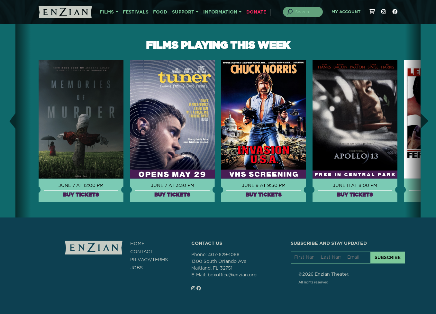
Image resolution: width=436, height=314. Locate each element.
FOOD (160, 12)
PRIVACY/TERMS (149, 260)
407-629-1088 (224, 255)
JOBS (136, 268)
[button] (7, 120)
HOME (137, 244)
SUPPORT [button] (183, 12)
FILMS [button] (107, 12)
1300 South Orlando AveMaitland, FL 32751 (218, 265)
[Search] (307, 12)
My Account (346, 12)
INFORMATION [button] (220, 12)
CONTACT (141, 252)
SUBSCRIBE (388, 257)
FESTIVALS (136, 12)
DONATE (256, 12)
